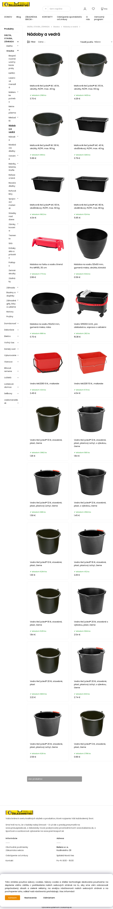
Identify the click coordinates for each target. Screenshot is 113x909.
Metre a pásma (12, 109)
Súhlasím (12, 897)
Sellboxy (8, 393)
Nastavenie (31, 897)
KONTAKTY (47, 17)
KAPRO (12, 73)
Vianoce (8, 361)
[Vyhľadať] (45, 9)
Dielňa (9, 46)
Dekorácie (9, 329)
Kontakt (9, 860)
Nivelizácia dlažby (12, 147)
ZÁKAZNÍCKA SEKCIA (31, 18)
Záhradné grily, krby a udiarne (11, 303)
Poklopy (12, 264)
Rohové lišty (12, 192)
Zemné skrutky (12, 272)
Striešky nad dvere (12, 216)
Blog (18, 17)
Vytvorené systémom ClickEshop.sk (57, 907)
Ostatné (12, 157)
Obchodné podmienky (17, 847)
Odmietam (49, 897)
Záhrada (10, 287)
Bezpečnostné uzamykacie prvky (12, 62)
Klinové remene (8, 370)
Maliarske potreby (12, 97)
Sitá (10, 243)
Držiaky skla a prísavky (12, 253)
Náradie (12, 138)
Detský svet (10, 349)
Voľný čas (9, 342)
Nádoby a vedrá (12, 128)
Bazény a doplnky (11, 294)
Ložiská (7, 377)
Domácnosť (10, 323)
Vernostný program (99, 18)
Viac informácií (66, 891)
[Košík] (104, 9)
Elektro (7, 336)
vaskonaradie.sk (11, 401)
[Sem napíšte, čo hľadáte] (59, 9)
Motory (9, 311)
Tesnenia (12, 237)
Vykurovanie (10, 355)
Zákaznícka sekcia (15, 850)
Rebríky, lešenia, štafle (12, 166)
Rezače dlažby (12, 184)
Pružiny (9, 316)
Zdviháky (12, 280)
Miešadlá (12, 119)
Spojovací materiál (12, 203)
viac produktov (37, 779)
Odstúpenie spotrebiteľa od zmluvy (69, 18)
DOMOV (8, 17)
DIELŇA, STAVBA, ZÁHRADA (9, 38)
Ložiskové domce (9, 386)
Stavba (10, 51)
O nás (88, 18)
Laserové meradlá (12, 83)
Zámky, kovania (12, 227)
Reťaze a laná (12, 176)
